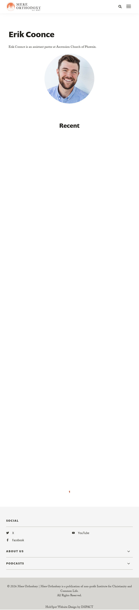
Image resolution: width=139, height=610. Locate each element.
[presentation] (129, 6)
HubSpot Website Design (61, 607)
